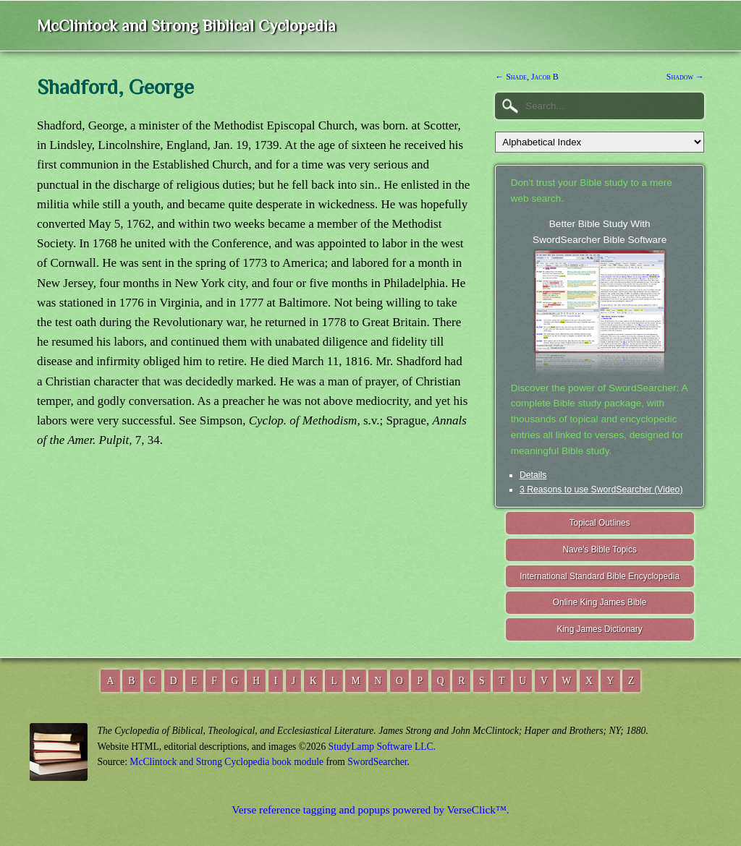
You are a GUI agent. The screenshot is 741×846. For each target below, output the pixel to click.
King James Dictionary (599, 629)
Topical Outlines (599, 523)
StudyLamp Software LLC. (382, 746)
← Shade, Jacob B (526, 77)
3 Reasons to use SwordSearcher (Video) (601, 489)
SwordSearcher (377, 761)
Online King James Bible (600, 602)
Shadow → (685, 77)
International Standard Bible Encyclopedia (599, 576)
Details (533, 475)
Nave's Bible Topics (599, 549)
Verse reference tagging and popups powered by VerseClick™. (370, 809)
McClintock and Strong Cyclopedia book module (226, 761)
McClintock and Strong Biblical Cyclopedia (186, 26)
